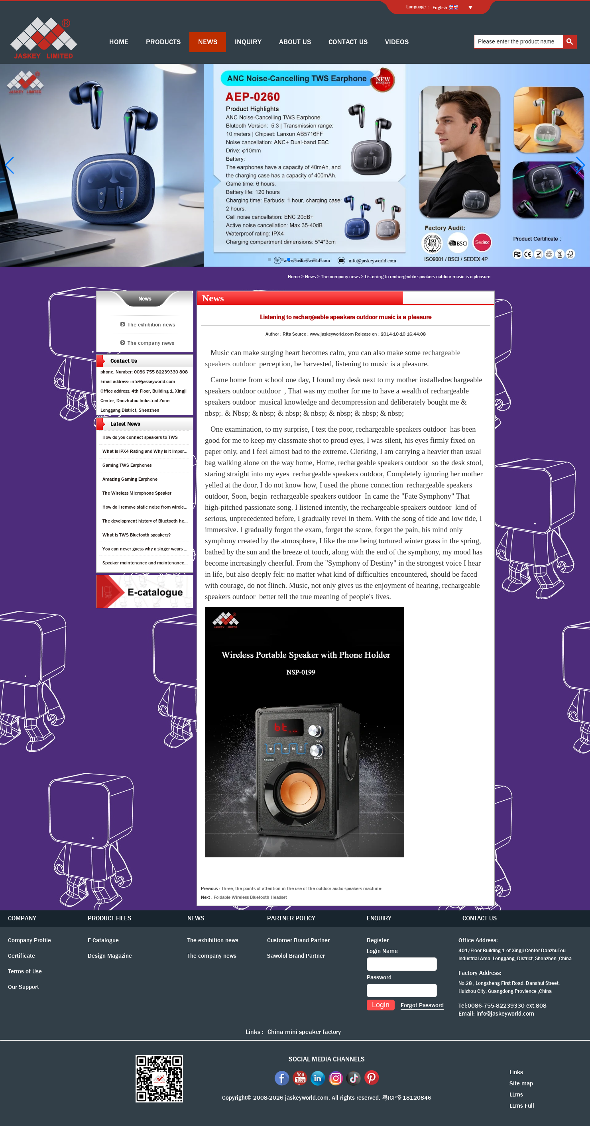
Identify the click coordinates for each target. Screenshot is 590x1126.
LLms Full (521, 1106)
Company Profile (29, 940)
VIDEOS (397, 42)
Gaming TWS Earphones (126, 465)
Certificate (21, 956)
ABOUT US (295, 42)
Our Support (23, 987)
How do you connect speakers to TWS (140, 437)
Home (294, 276)
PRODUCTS (163, 42)
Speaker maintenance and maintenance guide (149, 563)
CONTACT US (348, 42)
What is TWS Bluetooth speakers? (136, 535)
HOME (118, 42)
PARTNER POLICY (291, 918)
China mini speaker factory (304, 1032)
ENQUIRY (379, 918)
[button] (269, 259)
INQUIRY (248, 42)
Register (378, 940)
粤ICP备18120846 (406, 1098)
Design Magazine (110, 956)
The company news (340, 276)
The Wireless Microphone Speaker (136, 493)
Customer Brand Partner (298, 940)
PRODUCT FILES (109, 918)
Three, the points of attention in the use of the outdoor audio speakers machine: (301, 888)
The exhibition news (151, 324)
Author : (274, 334)
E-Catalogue (103, 940)
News (310, 276)
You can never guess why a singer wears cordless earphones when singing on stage (185, 549)
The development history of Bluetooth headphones (153, 521)
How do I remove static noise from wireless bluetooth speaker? (164, 507)
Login (380, 1005)
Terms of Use (25, 971)
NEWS (207, 42)
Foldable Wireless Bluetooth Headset (250, 897)
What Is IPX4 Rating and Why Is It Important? (148, 451)
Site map (521, 1083)
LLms (516, 1094)
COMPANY (22, 918)
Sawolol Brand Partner (296, 956)
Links (516, 1072)
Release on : (368, 334)
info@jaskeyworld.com (505, 1014)
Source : (301, 334)
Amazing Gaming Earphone (129, 479)
